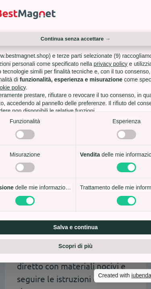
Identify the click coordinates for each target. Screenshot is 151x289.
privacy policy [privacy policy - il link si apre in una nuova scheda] (111, 64)
